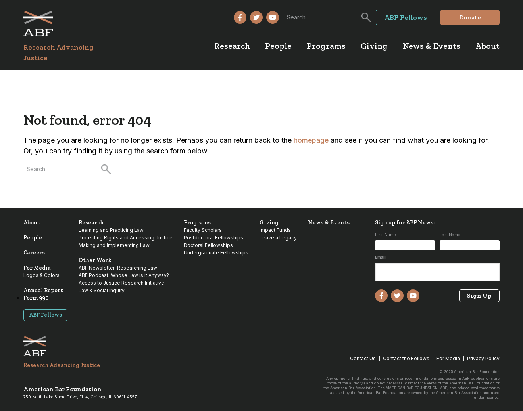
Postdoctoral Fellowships (213, 238)
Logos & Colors (41, 275)
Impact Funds (275, 230)
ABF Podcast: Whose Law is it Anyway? (124, 275)
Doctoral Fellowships (208, 245)
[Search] (365, 17)
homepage (311, 140)
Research (91, 222)
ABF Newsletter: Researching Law (118, 268)
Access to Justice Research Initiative (121, 283)
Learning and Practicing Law (111, 230)
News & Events (329, 222)
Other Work (95, 260)
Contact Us (363, 358)
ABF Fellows (45, 315)
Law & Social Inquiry (102, 290)
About (31, 222)
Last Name (450, 234)
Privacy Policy (483, 358)
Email (380, 257)
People (32, 237)
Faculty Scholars (203, 230)
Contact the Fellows (406, 358)
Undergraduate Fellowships (216, 253)
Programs (197, 222)
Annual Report (43, 290)
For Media (37, 267)
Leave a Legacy (278, 238)
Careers (34, 252)
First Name (385, 234)
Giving (269, 222)
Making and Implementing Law (114, 245)
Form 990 (36, 297)
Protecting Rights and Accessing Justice (126, 238)
